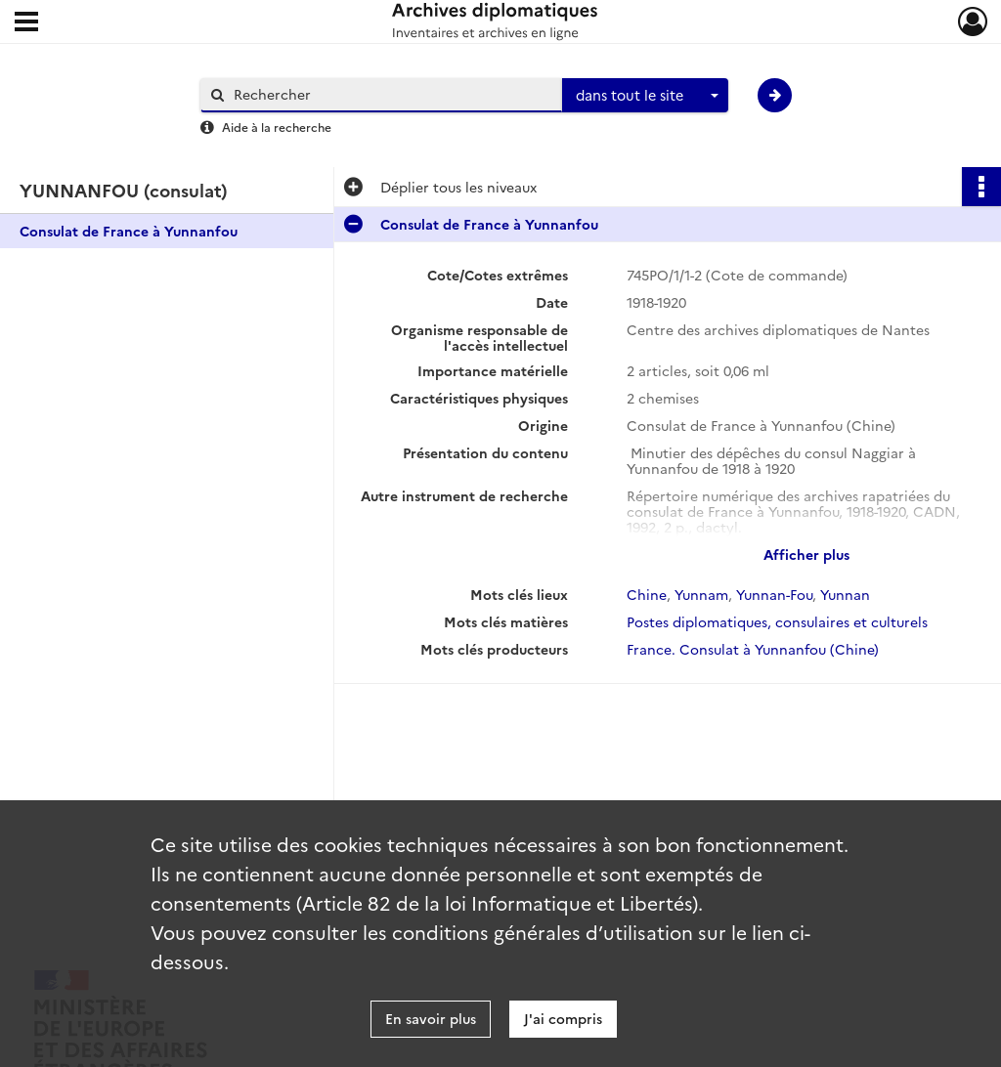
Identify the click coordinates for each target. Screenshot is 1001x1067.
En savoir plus (430, 1018)
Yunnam (701, 594)
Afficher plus (806, 554)
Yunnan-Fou (774, 594)
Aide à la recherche (276, 126)
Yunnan (845, 594)
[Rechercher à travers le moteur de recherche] (391, 94)
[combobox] (645, 95)
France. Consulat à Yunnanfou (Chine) (753, 649)
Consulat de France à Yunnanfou (129, 230)
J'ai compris (563, 1018)
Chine (647, 594)
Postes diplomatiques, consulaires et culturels (777, 621)
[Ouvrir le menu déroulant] (26, 23)
